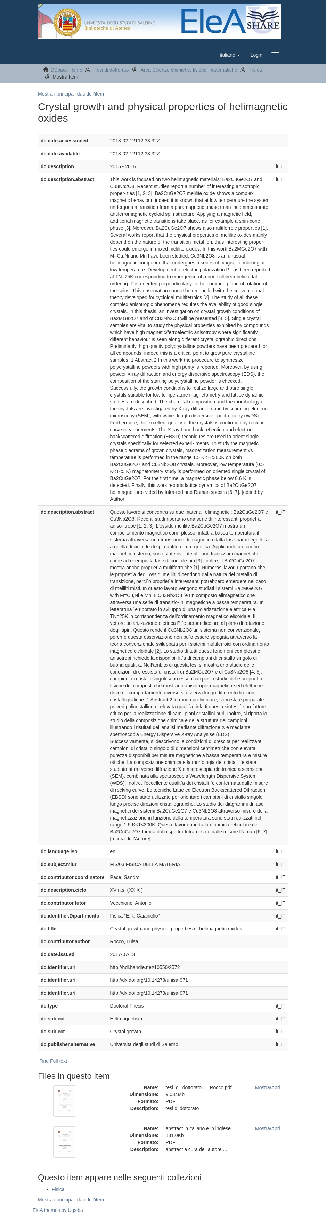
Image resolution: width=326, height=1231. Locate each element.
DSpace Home (66, 70)
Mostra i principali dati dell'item (71, 94)
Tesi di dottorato (111, 70)
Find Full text (53, 1061)
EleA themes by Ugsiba (58, 1210)
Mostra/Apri (267, 1087)
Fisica (255, 70)
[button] (229, 55)
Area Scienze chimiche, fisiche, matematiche (188, 70)
